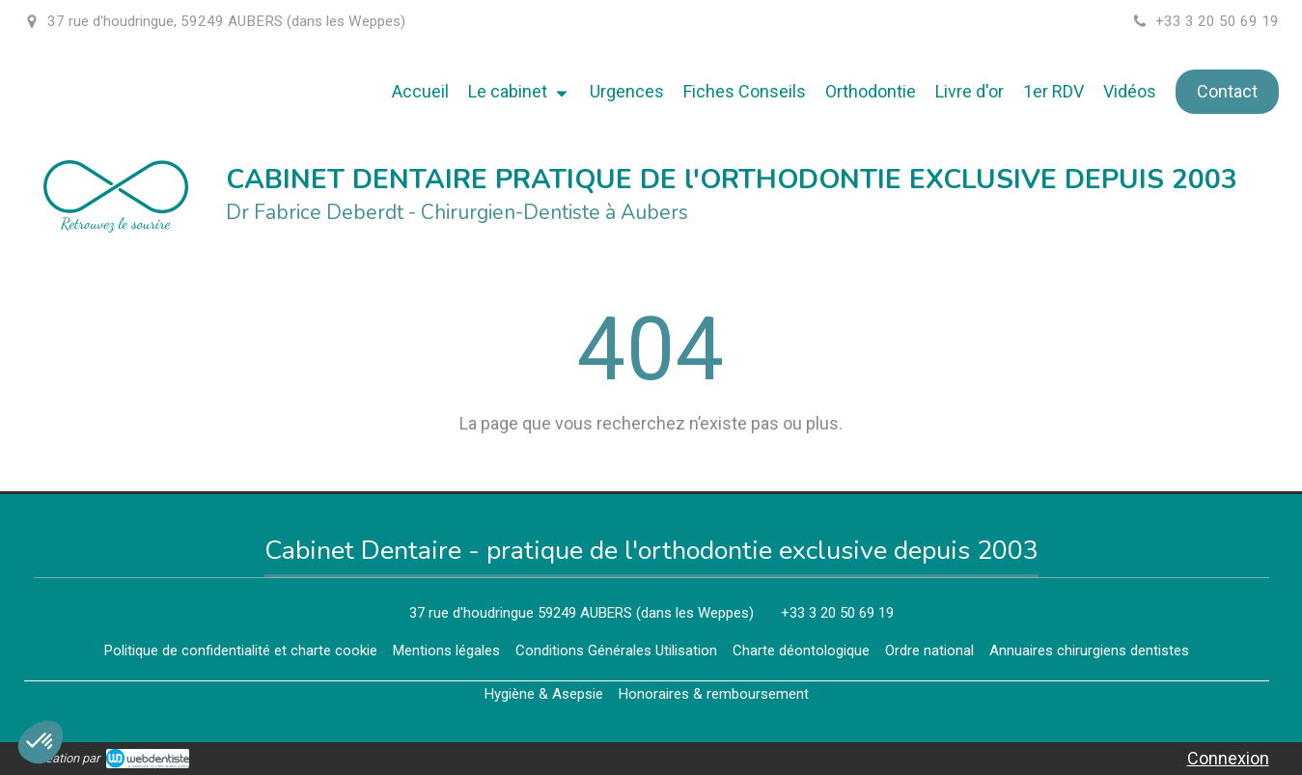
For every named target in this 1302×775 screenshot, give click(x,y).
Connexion (1228, 758)
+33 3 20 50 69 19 (837, 613)
